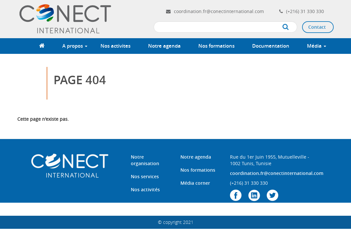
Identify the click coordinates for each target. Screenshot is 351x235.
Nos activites (115, 45)
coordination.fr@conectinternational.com (219, 11)
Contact (317, 27)
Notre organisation (145, 160)
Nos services (145, 176)
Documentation (270, 45)
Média (316, 45)
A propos (74, 45)
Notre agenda (164, 45)
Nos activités (145, 189)
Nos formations (216, 45)
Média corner (195, 183)
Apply (292, 27)
